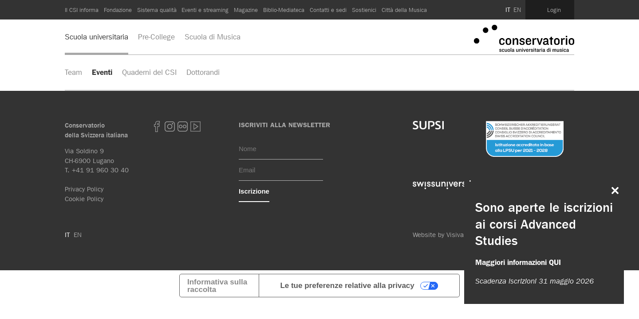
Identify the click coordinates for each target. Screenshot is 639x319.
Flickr (183, 126)
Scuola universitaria (96, 36)
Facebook (157, 126)
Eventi (102, 72)
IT (507, 10)
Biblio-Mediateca (283, 9)
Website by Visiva (438, 235)
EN (517, 10)
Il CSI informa (82, 9)
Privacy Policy (84, 189)
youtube (195, 126)
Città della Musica (404, 9)
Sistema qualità (157, 9)
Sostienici (364, 9)
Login (554, 9)
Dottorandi (203, 72)
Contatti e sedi (328, 9)
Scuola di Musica (213, 36)
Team (73, 72)
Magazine (246, 9)
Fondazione (118, 9)
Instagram (170, 126)
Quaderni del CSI (149, 72)
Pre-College (156, 36)
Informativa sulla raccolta (217, 286)
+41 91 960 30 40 (100, 170)
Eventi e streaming (205, 9)
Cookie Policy (84, 199)
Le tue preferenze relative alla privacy (347, 285)
